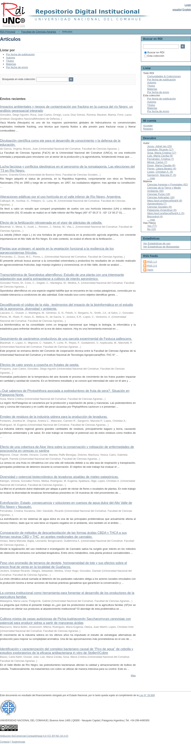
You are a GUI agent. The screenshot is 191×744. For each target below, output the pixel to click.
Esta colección (154, 55)
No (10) (151, 229)
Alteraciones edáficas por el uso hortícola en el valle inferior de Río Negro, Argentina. (60, 196)
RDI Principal (7, 31)
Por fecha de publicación (20, 54)
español (177, 9)
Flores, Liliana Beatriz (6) (161, 168)
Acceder (148, 125)
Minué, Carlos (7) (157, 162)
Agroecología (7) (156, 203)
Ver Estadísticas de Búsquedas (161, 246)
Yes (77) (152, 225)
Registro (148, 128)
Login (188, 4)
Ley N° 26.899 (147, 695)
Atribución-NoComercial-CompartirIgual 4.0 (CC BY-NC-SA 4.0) (34, 736)
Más (133, 675)
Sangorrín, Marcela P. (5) (161, 175)
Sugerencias (18, 741)
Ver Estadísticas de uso (156, 243)
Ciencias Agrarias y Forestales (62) (167, 184)
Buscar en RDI (154, 52)
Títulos (10, 60)
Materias (11, 64)
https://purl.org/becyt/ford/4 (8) (164, 200)
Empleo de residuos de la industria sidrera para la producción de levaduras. (54, 416)
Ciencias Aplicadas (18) (161, 197)
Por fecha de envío (17, 67)
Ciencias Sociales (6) (159, 206)
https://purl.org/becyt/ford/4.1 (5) (165, 213)
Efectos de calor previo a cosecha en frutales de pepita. (39, 365)
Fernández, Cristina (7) (160, 158)
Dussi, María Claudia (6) (161, 165)
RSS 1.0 (152, 261)
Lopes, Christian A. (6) (160, 171)
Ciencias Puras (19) (158, 194)
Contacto (5, 741)
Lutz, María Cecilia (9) (160, 155)
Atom (150, 269)
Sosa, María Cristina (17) (161, 152)
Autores (10, 57)
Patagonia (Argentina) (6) (162, 210)
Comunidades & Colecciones (164, 76)
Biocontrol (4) (155, 216)
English (186, 9)
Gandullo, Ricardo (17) (160, 149)
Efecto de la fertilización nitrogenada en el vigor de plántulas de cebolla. (51, 222)
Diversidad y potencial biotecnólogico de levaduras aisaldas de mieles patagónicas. (59, 477)
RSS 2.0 (152, 265)
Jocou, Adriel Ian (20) (159, 146)
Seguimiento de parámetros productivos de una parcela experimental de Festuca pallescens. (66, 338)
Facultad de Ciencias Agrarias (38, 31)
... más (151, 178)
